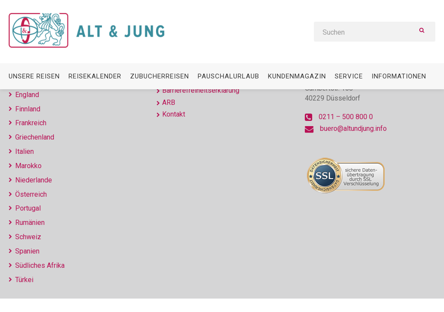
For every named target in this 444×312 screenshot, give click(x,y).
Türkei (24, 280)
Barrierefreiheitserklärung (200, 90)
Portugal (28, 208)
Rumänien (30, 222)
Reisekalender (95, 76)
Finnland (27, 109)
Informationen (399, 76)
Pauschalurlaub (228, 76)
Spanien (27, 251)
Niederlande (33, 180)
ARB (168, 102)
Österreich (31, 194)
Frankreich (30, 123)
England (27, 95)
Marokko (28, 166)
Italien (24, 151)
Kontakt (173, 114)
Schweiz (28, 237)
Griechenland (34, 137)
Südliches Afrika (40, 265)
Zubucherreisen (159, 76)
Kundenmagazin (297, 76)
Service (349, 76)
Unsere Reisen (34, 76)
